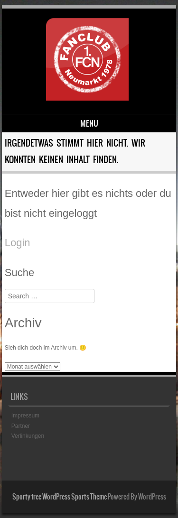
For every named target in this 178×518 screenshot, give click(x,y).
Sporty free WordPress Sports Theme (59, 496)
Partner (20, 426)
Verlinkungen (27, 436)
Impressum (25, 415)
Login (17, 243)
